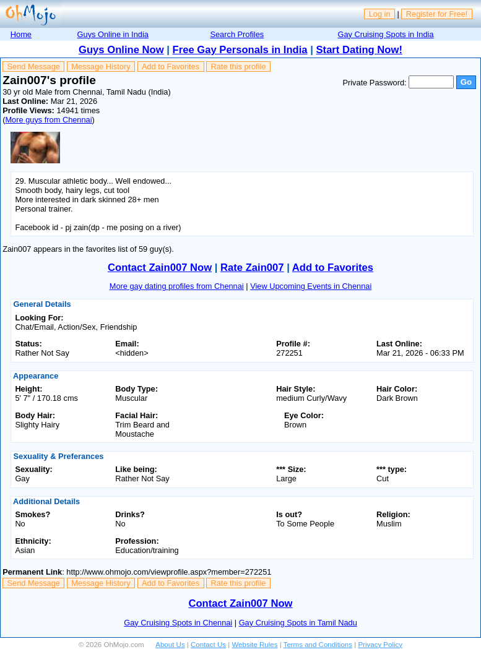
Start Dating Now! (359, 50)
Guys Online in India (113, 34)
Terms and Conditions (318, 644)
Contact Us (208, 644)
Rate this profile (238, 66)
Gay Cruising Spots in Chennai (178, 622)
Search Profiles (237, 34)
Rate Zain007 (252, 267)
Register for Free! (437, 14)
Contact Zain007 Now (160, 267)
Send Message (33, 66)
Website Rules (254, 644)
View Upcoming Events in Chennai (310, 286)
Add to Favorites (170, 66)
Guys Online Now (121, 50)
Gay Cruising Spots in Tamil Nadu (298, 622)
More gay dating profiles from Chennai (177, 286)
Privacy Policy (380, 644)
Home (21, 34)
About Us (169, 644)
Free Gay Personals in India (240, 50)
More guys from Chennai (48, 119)
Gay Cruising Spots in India (385, 34)
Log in (380, 14)
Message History (100, 66)
